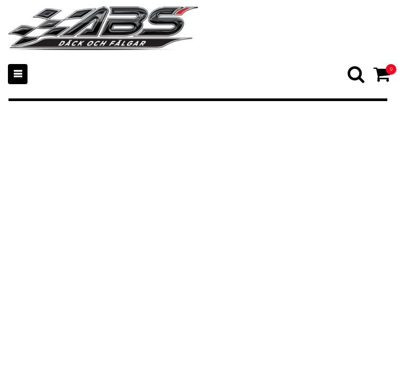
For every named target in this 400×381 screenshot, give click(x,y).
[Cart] (383, 74)
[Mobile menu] (18, 74)
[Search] (357, 74)
